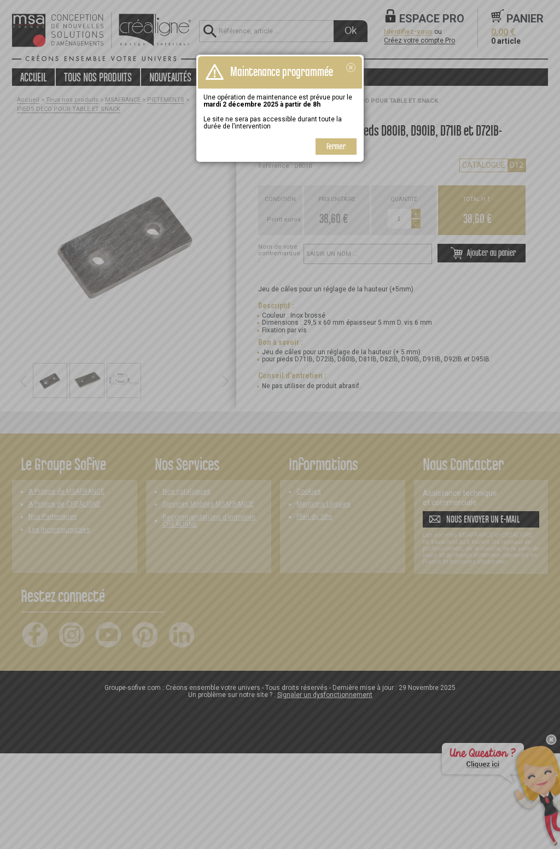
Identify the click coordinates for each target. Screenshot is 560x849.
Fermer (336, 146)
